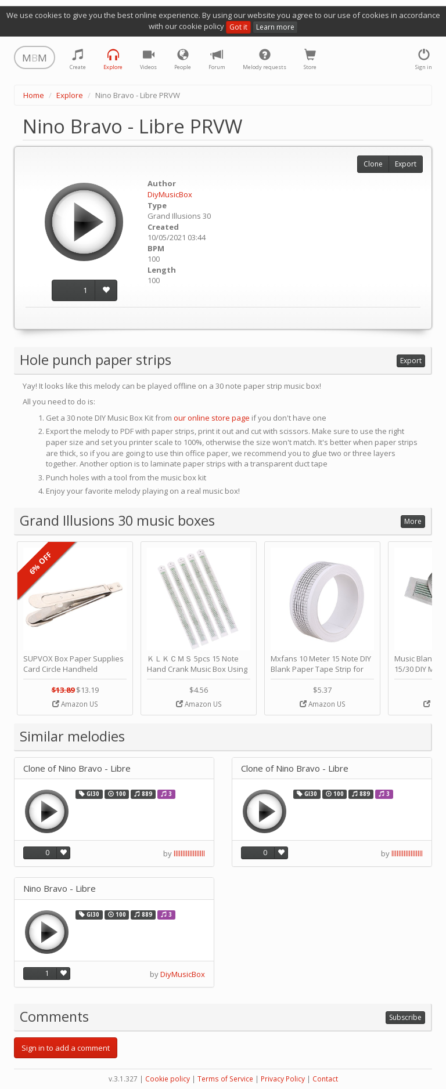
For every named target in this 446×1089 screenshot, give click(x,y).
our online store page (212, 418)
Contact (325, 1079)
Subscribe (405, 1017)
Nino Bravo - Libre (59, 888)
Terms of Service (225, 1079)
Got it (238, 27)
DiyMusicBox (170, 194)
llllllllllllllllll (189, 853)
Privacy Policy (283, 1079)
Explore (69, 95)
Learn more (275, 27)
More (413, 521)
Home (33, 95)
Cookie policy (167, 1079)
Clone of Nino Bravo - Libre (77, 768)
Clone (373, 164)
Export (405, 164)
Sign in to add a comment (65, 1048)
